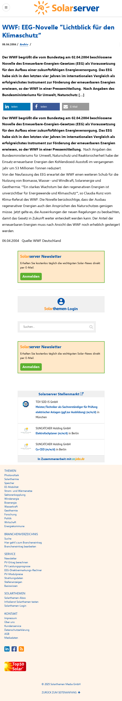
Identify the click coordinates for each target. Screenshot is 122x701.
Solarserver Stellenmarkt (61, 394)
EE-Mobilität (11, 487)
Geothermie (11, 510)
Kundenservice (12, 626)
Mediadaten (11, 638)
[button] (16, 106)
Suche (7, 538)
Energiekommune (14, 526)
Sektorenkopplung (14, 495)
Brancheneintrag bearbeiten (20, 546)
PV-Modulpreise (13, 574)
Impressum (10, 618)
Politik (8, 518)
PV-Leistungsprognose (17, 566)
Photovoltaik (11, 475)
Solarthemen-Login (15, 606)
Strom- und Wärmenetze (18, 491)
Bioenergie (10, 502)
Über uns (9, 622)
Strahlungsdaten (13, 578)
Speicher (9, 483)
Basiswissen (11, 586)
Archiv (24, 44)
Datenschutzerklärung (16, 630)
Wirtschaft (10, 522)
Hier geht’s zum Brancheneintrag (23, 542)
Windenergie (11, 499)
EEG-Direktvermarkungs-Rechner (23, 570)
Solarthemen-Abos (15, 598)
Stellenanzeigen (13, 582)
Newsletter (10, 558)
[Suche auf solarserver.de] (91, 327)
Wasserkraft (11, 506)
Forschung (10, 514)
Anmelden (31, 276)
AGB (6, 634)
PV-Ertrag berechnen (16, 562)
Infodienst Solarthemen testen (21, 602)
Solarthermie (11, 479)
